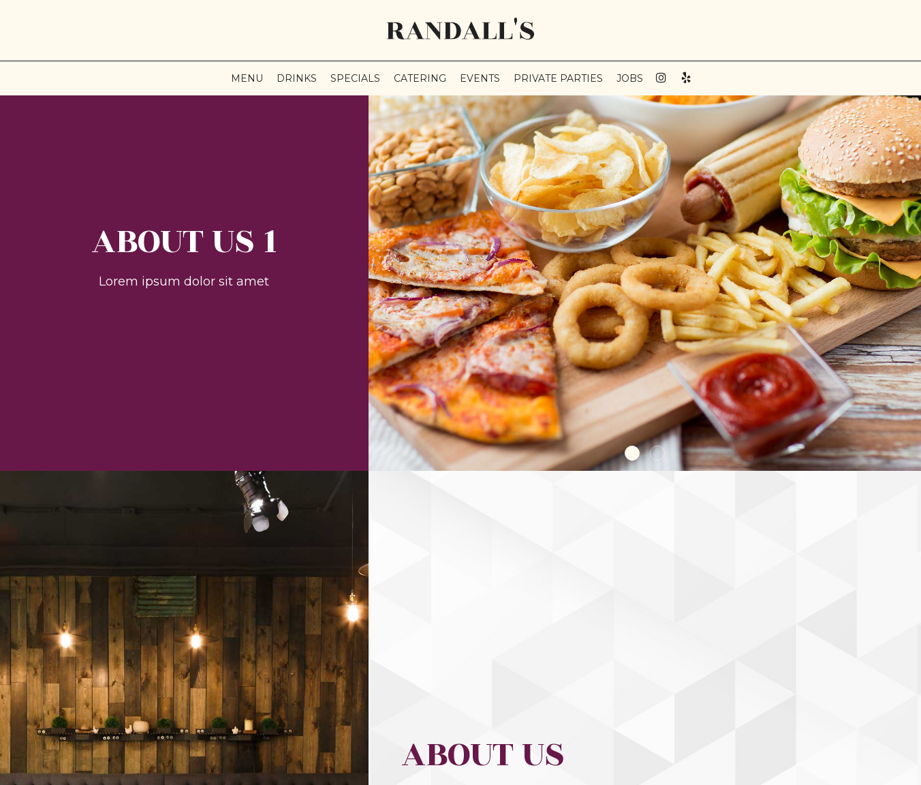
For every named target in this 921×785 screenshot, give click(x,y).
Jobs (629, 78)
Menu (247, 78)
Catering (420, 78)
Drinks (297, 78)
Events (480, 78)
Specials (355, 78)
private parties (558, 78)
